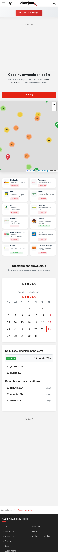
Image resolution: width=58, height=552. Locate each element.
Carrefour (9, 541)
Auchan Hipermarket (41, 536)
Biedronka (9, 531)
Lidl (6, 527)
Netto (34, 531)
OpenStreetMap (42, 171)
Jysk (7, 546)
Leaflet (30, 171)
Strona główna (6, 510)
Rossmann (9, 536)
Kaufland (36, 527)
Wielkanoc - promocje (28, 12)
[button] (49, 140)
